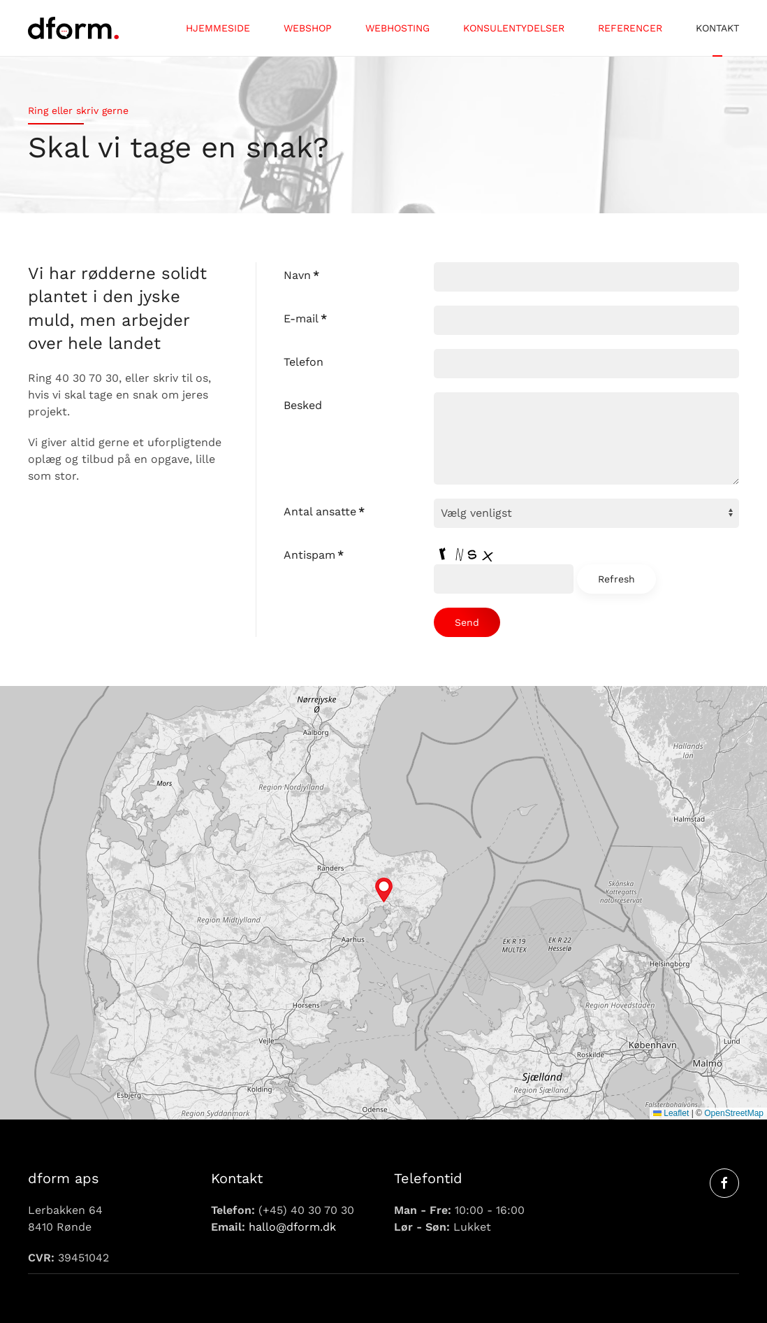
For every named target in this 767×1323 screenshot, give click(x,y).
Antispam (314, 555)
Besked (303, 405)
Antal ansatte (324, 511)
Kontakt (717, 28)
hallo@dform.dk (292, 1226)
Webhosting (397, 28)
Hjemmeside (218, 28)
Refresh (616, 579)
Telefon (303, 362)
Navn (301, 275)
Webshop (308, 28)
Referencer (630, 28)
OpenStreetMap (734, 1113)
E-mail (305, 318)
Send (467, 622)
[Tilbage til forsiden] (73, 28)
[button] (384, 890)
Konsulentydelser (513, 28)
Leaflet (671, 1113)
